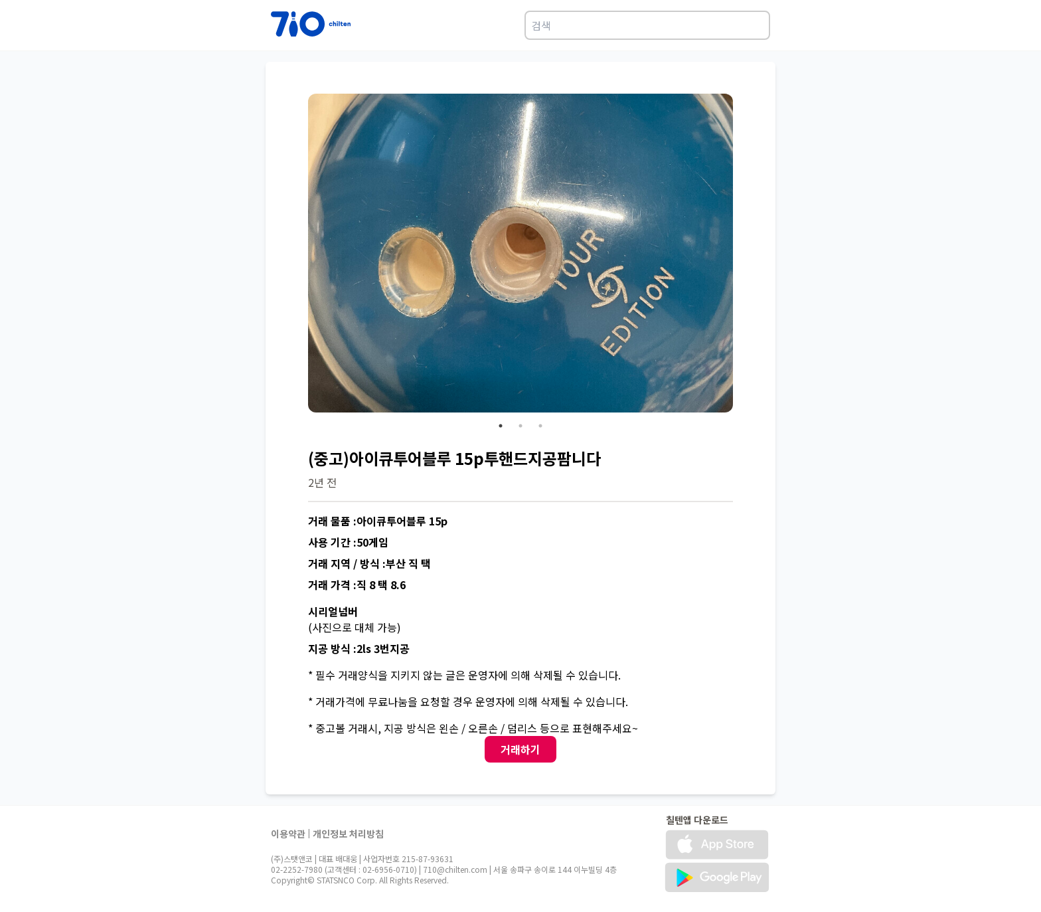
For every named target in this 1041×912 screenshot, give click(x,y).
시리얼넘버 (333, 611)
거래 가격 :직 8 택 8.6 (357, 585)
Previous (298, 255)
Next (743, 255)
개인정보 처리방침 (348, 833)
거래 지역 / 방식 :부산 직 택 (369, 563)
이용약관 (288, 833)
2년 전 (322, 482)
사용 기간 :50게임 (348, 542)
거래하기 (520, 749)
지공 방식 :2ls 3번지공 (359, 648)
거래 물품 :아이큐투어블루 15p (377, 521)
